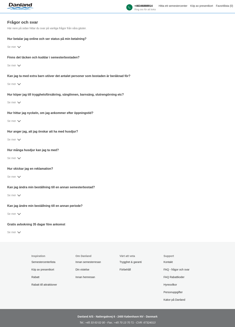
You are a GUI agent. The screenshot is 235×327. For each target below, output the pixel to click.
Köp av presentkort (201, 5)
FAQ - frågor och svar (177, 269)
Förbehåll (125, 269)
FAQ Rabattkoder (174, 277)
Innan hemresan (85, 277)
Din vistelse (82, 269)
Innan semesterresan (88, 262)
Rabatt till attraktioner (44, 284)
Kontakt (168, 262)
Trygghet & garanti (131, 262)
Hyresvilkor (170, 284)
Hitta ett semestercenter (173, 5)
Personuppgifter (173, 292)
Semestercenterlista (44, 262)
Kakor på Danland (174, 299)
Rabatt (35, 277)
